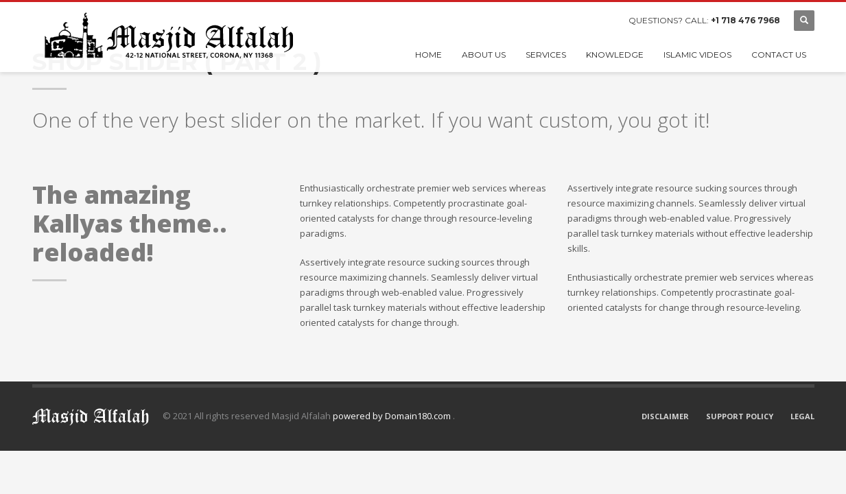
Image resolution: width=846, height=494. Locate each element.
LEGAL (802, 416)
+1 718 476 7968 (745, 20)
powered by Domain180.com (393, 416)
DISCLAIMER (665, 416)
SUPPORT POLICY (739, 416)
